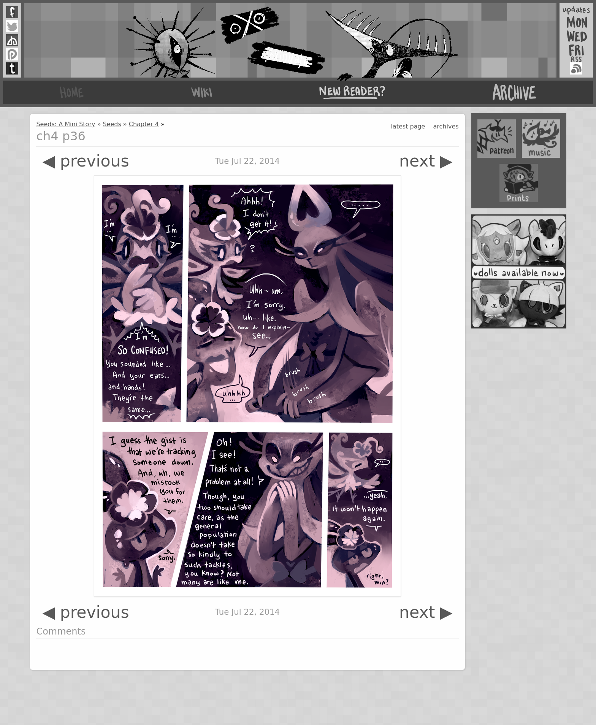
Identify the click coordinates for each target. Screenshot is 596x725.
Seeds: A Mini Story (65, 124)
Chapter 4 (144, 124)
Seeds (112, 124)
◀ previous (85, 161)
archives (446, 126)
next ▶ (426, 161)
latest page (408, 126)
